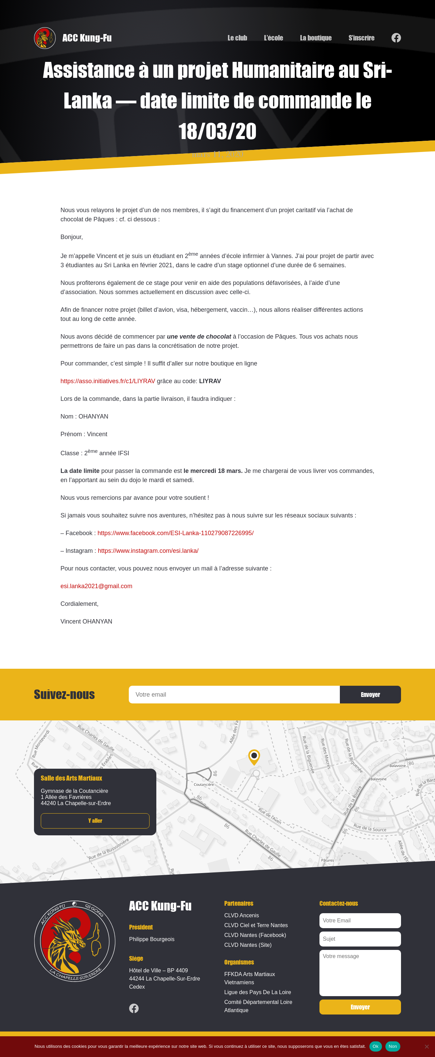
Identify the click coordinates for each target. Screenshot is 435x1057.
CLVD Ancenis (241, 915)
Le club (237, 38)
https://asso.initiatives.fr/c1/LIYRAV (107, 381)
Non (393, 1046)
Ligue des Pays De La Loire (257, 992)
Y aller (95, 820)
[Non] (426, 1046)
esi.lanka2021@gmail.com (96, 586)
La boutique (316, 38)
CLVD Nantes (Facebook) (255, 935)
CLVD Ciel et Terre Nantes (256, 925)
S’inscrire (362, 38)
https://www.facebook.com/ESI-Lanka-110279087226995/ (176, 533)
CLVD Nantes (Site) (248, 945)
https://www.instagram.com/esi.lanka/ (148, 550)
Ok (376, 1046)
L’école (273, 38)
